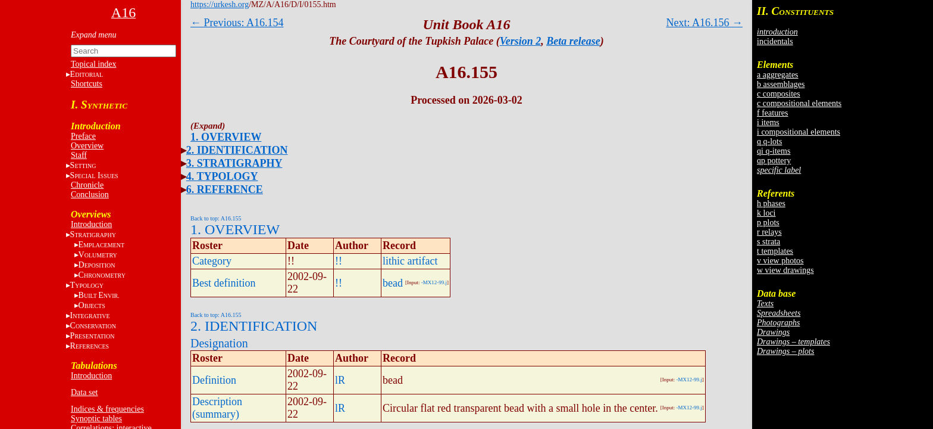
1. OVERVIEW (225, 137)
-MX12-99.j (434, 282)
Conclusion (90, 194)
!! (338, 261)
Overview (87, 145)
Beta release (573, 41)
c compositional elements (799, 103)
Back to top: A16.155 (216, 218)
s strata (768, 241)
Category (211, 261)
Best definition (224, 283)
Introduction (91, 224)
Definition (214, 380)
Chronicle (87, 185)
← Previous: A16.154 (237, 23)
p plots (768, 222)
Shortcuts (86, 83)
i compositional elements (798, 132)
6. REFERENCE (224, 189)
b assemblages (780, 84)
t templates (775, 251)
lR (340, 380)
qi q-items (773, 151)
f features (772, 112)
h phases (771, 203)
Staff (79, 155)
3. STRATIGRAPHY (234, 163)
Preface (83, 136)
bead (393, 283)
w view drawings (785, 270)
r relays (769, 232)
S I (94, 175)
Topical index (93, 64)
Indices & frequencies (107, 409)
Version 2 (520, 41)
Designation (219, 343)
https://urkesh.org (219, 4)
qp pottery (774, 160)
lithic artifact (410, 261)
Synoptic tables (96, 418)
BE (99, 295)
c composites (778, 93)
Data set (84, 392)
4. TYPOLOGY (222, 176)
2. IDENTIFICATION (237, 150)
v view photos (780, 260)
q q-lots (769, 141)
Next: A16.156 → (704, 23)
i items (768, 122)
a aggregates (778, 74)
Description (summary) (217, 408)
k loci (766, 213)
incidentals (775, 41)
